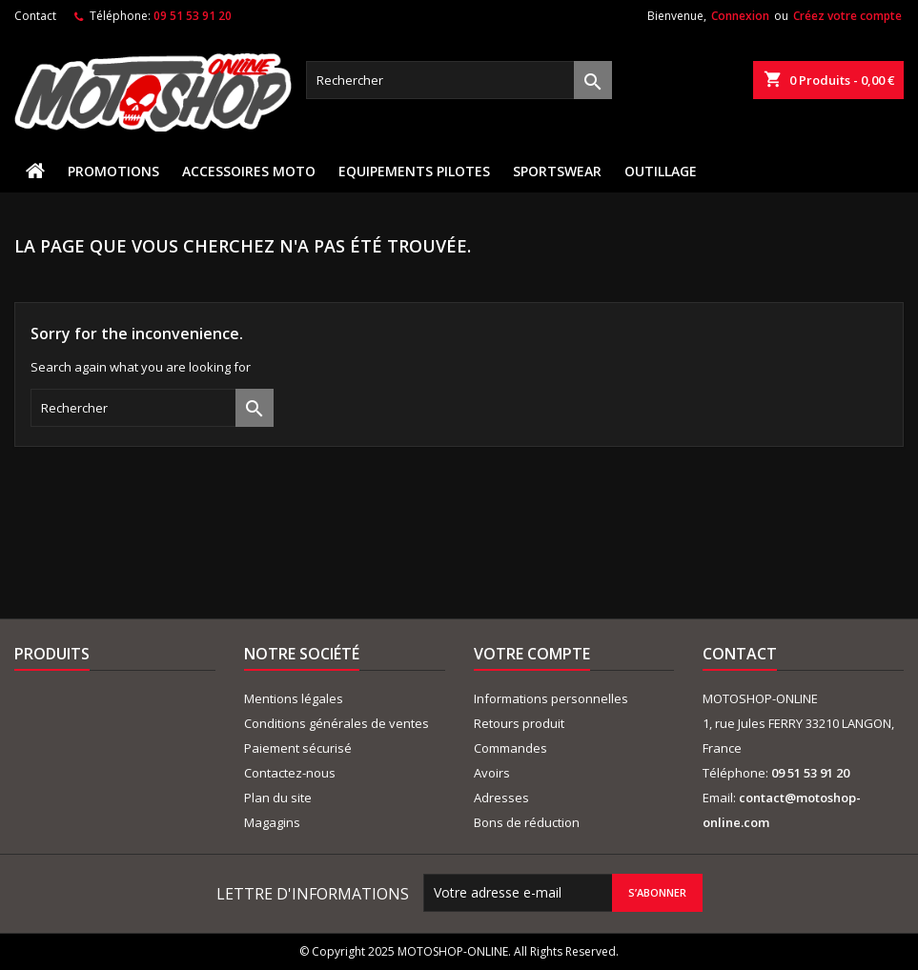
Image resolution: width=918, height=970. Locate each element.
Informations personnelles (551, 698)
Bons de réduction (527, 822)
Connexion (740, 16)
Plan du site (278, 797)
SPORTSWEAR (557, 171)
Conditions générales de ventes (336, 723)
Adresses (501, 797)
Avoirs (492, 772)
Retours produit (519, 723)
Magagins (272, 822)
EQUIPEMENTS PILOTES (414, 171)
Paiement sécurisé (298, 748)
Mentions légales (293, 698)
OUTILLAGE (660, 171)
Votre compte (532, 653)
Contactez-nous (290, 772)
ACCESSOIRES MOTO (249, 171)
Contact (35, 16)
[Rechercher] (459, 80)
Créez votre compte (847, 16)
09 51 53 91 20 (192, 16)
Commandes (510, 748)
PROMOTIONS (113, 171)
